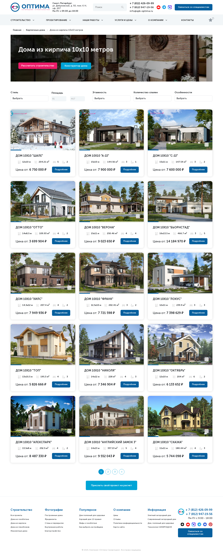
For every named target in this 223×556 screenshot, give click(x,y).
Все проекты (16, 515)
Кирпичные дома (35, 30)
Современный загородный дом (162, 519)
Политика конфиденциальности (127, 523)
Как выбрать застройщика (91, 527)
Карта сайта (119, 527)
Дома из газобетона (20, 519)
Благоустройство (53, 531)
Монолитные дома (19, 531)
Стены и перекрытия (54, 523)
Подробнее (61, 169)
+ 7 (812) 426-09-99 (142, 3)
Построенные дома (54, 515)
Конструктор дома (75, 65)
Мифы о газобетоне (88, 523)
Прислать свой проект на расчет (111, 485)
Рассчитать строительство (37, 65)
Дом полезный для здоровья (92, 515)
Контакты (187, 20)
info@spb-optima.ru (141, 10)
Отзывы (117, 519)
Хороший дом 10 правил (90, 519)
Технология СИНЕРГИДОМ (160, 527)
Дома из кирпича (18, 523)
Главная (17, 30)
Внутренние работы (54, 527)
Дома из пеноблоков (20, 527)
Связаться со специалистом (193, 7)
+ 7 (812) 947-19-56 (142, 7)
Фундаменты (51, 519)
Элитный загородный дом (159, 515)
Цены (115, 515)
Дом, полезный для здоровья (161, 523)
